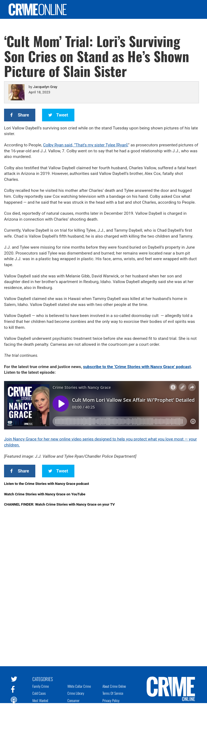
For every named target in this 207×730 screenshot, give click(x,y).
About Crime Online (114, 686)
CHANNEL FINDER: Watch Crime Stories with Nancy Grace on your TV (59, 504)
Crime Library (75, 693)
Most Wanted (40, 700)
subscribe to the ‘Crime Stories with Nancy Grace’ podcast (137, 366)
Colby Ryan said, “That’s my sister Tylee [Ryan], (85, 145)
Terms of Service (112, 693)
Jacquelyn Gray (45, 87)
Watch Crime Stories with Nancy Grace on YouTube (44, 494)
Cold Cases (39, 693)
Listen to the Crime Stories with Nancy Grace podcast (46, 484)
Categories (42, 679)
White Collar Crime (79, 686)
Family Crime (40, 686)
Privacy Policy (110, 700)
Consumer (73, 700)
